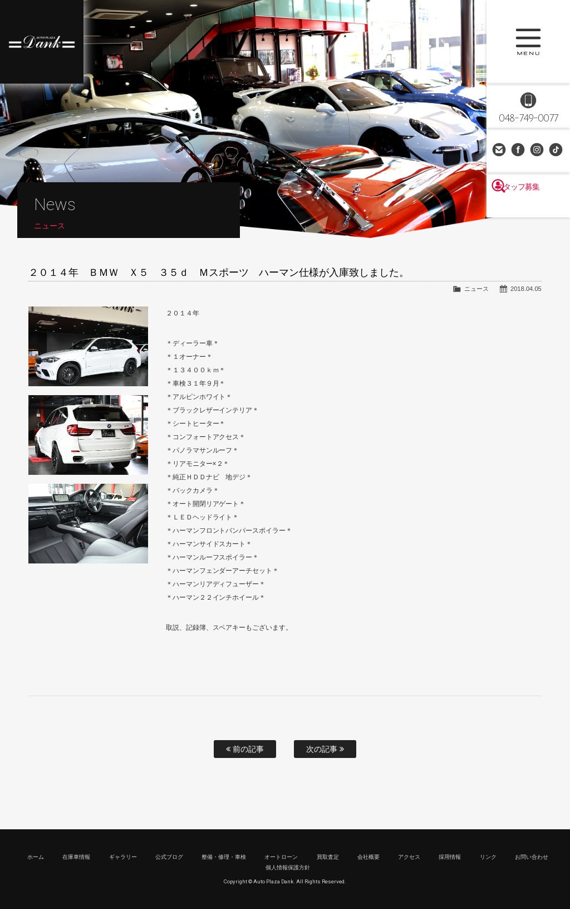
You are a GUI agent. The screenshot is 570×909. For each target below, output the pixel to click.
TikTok (556, 150)
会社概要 (368, 857)
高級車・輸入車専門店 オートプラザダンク (41, 42)
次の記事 (325, 749)
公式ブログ (169, 857)
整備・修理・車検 (224, 857)
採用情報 (450, 857)
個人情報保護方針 (288, 867)
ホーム (35, 857)
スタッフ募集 (528, 207)
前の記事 (245, 749)
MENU (528, 42)
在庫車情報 (76, 857)
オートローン (281, 857)
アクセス (409, 857)
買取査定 (328, 857)
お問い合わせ (499, 150)
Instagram (537, 150)
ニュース (476, 288)
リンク (488, 857)
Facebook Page (518, 150)
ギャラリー (123, 857)
